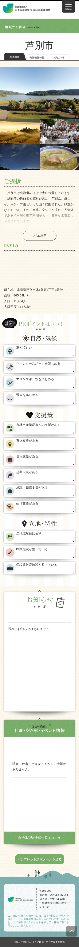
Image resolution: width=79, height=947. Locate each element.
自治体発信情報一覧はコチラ (39, 838)
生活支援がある (27, 503)
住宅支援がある (27, 456)
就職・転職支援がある (32, 487)
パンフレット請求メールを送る (39, 859)
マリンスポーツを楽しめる (35, 379)
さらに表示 (39, 235)
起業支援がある (27, 472)
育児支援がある (27, 440)
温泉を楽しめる (27, 395)
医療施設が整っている (32, 549)
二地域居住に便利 (29, 533)
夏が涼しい (24, 347)
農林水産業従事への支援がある (38, 425)
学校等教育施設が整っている (36, 565)
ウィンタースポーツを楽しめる (38, 363)
